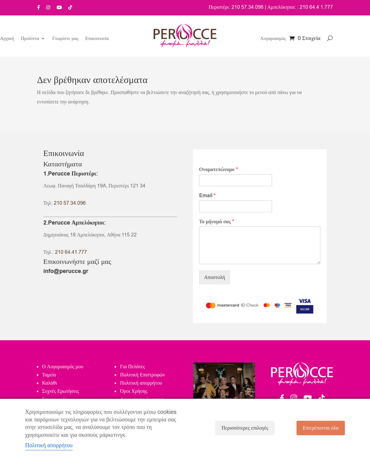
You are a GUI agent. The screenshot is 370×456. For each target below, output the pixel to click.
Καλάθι (49, 383)
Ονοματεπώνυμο (218, 169)
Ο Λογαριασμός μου (62, 366)
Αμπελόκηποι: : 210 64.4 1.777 (300, 7)
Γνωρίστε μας (65, 39)
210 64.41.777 (71, 252)
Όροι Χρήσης (133, 391)
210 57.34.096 (70, 203)
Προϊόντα (30, 39)
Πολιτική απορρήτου (141, 383)
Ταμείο (49, 374)
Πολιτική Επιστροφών (142, 374)
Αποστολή (214, 277)
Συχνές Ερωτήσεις (60, 391)
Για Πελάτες (132, 366)
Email (207, 195)
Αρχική (7, 39)
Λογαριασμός (273, 39)
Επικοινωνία (97, 39)
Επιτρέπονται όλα (321, 428)
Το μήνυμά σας (216, 222)
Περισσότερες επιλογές (244, 428)
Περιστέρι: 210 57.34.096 (236, 7)
